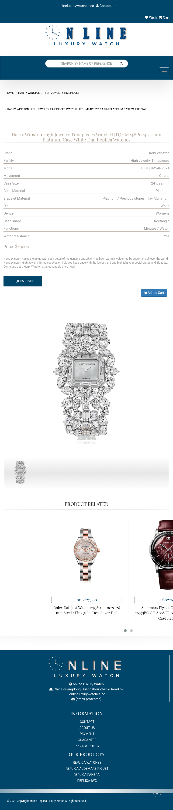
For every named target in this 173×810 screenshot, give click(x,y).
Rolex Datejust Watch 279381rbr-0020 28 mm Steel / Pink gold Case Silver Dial (125, 610)
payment (87, 734)
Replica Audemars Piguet (87, 768)
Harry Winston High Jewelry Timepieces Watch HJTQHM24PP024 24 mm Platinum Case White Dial (76, 109)
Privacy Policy (87, 746)
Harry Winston (29, 92)
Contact (87, 722)
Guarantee (87, 740)
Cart (164, 17)
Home (10, 92)
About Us (87, 728)
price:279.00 (126, 599)
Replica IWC (87, 781)
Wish (151, 17)
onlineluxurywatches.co (75, 6)
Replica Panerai (87, 774)
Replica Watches (87, 762)
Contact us (106, 6)
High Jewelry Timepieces (61, 92)
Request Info (22, 281)
